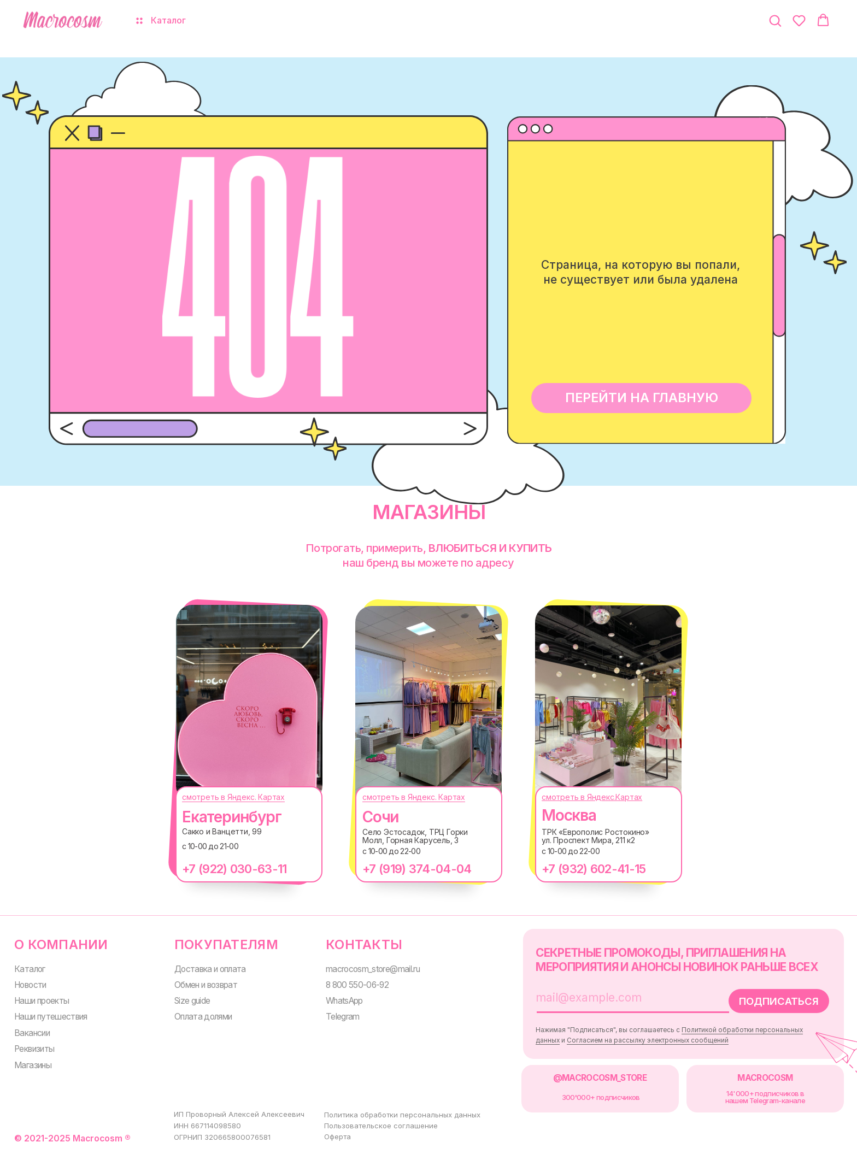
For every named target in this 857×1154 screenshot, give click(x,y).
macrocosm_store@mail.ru (373, 969)
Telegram (343, 1016)
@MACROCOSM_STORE (600, 1078)
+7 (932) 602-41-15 (593, 869)
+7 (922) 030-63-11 (234, 869)
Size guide (192, 1001)
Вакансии (32, 1033)
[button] (775, 20)
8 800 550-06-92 (357, 985)
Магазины (32, 1065)
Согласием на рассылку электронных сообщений (648, 1040)
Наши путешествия (50, 1016)
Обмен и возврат (205, 985)
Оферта (337, 1136)
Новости (30, 985)
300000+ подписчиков (601, 1097)
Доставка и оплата (210, 969)
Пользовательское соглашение (381, 1125)
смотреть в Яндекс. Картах (233, 797)
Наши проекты (41, 1001)
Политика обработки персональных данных (402, 1114)
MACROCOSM (765, 1078)
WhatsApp (344, 1001)
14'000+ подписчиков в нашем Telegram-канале (765, 1097)
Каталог (29, 969)
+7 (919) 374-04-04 (416, 869)
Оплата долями (203, 1016)
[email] (621, 997)
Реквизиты (34, 1049)
